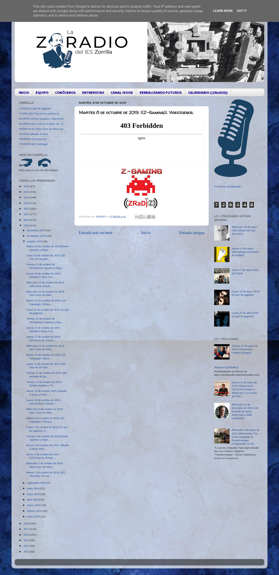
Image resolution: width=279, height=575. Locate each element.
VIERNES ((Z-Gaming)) (33, 144)
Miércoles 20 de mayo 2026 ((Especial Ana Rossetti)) (244, 230)
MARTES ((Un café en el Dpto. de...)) (41, 123)
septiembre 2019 (37, 482)
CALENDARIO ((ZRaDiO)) (208, 92)
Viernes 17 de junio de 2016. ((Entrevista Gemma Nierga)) (244, 349)
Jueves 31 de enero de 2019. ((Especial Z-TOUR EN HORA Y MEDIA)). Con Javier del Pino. (244, 389)
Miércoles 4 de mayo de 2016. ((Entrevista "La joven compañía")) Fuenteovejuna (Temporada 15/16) (245, 436)
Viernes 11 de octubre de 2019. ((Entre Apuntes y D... (44, 383)
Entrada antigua (192, 232)
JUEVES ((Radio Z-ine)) (33, 134)
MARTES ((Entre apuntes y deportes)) (41, 118)
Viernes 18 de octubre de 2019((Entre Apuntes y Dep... (44, 320)
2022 (26, 208)
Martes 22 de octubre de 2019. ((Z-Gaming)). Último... (46, 302)
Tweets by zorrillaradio (227, 186)
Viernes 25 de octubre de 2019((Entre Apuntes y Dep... (44, 266)
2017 (26, 529)
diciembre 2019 (36, 230)
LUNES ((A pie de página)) (35, 108)
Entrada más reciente (95, 232)
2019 (26, 225)
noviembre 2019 (36, 235)
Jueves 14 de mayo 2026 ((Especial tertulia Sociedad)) (245, 252)
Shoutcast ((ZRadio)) (226, 367)
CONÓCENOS (65, 92)
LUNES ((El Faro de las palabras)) (39, 113)
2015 (26, 540)
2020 (26, 219)
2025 (26, 191)
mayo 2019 (34, 494)
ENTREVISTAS (93, 92)
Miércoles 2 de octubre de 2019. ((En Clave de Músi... (44, 465)
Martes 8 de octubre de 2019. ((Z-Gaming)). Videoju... (45, 420)
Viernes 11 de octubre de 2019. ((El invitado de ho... (46, 374)
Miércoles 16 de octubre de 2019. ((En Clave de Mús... (45, 347)
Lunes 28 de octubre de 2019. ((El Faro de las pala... (45, 257)
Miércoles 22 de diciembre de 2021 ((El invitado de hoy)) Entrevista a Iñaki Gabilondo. (245, 411)
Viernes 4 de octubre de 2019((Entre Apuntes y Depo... (47, 438)
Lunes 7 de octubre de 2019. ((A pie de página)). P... (47, 428)
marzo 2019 (34, 505)
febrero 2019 (34, 510)
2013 (26, 551)
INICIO (24, 92)
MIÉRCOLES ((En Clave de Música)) (41, 128)
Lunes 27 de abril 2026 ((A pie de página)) (245, 314)
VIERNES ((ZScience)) (32, 139)
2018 (26, 523)
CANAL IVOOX (122, 92)
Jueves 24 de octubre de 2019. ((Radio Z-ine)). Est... (43, 275)
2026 (26, 186)
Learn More (223, 11)
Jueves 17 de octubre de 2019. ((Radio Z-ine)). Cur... (43, 329)
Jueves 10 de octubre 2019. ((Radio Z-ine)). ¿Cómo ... (46, 392)
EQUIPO (42, 92)
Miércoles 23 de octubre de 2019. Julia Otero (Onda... (45, 284)
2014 (26, 545)
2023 (26, 203)
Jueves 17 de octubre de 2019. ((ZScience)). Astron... (43, 338)
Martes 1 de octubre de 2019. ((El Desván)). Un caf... (45, 474)
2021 (26, 214)
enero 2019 (34, 516)
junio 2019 (33, 488)
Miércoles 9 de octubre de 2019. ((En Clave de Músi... (44, 410)
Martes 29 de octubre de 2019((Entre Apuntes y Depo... (47, 248)
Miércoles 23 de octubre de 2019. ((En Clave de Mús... (45, 293)
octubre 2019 (35, 241)
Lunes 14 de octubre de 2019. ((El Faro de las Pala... (45, 365)
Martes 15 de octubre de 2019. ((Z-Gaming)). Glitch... (46, 356)
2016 (26, 534)
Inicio (146, 232)
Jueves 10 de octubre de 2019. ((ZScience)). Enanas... (43, 401)
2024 (26, 197)
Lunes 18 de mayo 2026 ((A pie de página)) (245, 293)
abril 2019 (33, 499)
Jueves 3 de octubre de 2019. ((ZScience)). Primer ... (43, 456)
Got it (242, 11)
